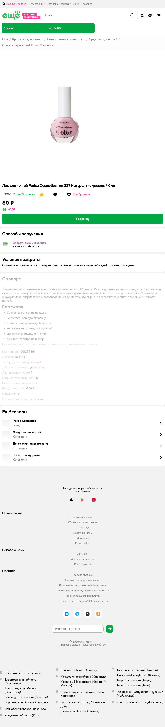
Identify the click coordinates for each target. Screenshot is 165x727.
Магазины (82, 537)
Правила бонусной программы (82, 595)
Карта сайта (82, 543)
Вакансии (82, 553)
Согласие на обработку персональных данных (82, 590)
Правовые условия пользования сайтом (82, 644)
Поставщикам (82, 564)
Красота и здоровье (26, 39)
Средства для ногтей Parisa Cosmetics (27, 45)
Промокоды (82, 527)
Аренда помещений (82, 559)
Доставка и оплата (83, 516)
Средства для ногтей (103, 39)
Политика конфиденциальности (82, 580)
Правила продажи (82, 574)
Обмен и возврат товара (82, 522)
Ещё (5, 39)
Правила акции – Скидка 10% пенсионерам (82, 601)
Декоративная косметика (64, 39)
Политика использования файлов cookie (82, 585)
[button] (54, 28)
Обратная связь (82, 532)
